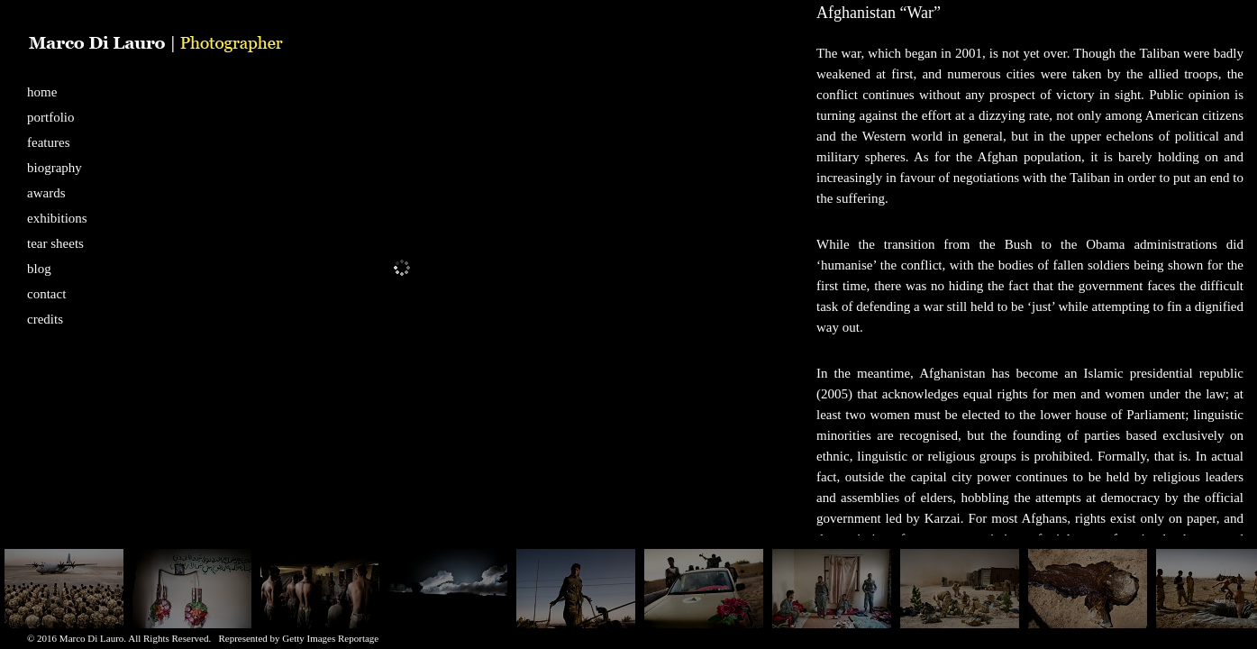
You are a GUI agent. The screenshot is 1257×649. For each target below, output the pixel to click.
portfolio (51, 117)
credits (45, 319)
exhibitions (57, 218)
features (48, 142)
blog (39, 268)
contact (46, 294)
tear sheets (55, 243)
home (42, 92)
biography (54, 167)
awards (46, 193)
